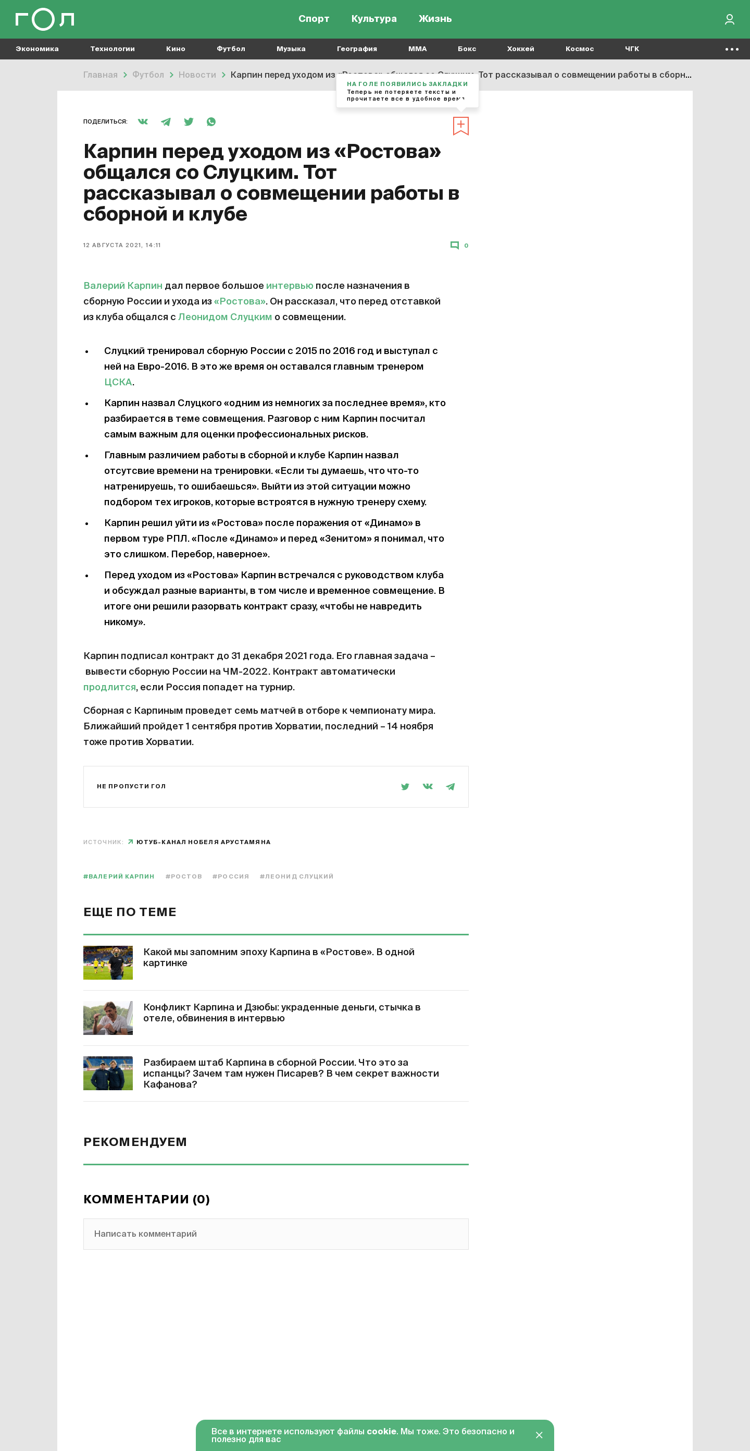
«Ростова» (240, 302)
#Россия (231, 877)
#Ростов (184, 877)
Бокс (467, 52)
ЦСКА (118, 382)
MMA (417, 52)
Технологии (112, 52)
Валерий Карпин (122, 286)
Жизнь (435, 21)
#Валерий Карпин (119, 877)
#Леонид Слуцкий (297, 877)
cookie (381, 1432)
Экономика (37, 52)
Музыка (291, 52)
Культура (374, 21)
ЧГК (632, 52)
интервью (290, 286)
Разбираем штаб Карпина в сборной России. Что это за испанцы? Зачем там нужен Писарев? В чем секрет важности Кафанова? (291, 1074)
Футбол (231, 52)
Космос (580, 52)
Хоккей (520, 52)
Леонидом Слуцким (225, 317)
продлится (109, 687)
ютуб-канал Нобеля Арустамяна (203, 842)
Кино (175, 52)
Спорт (314, 21)
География (357, 52)
